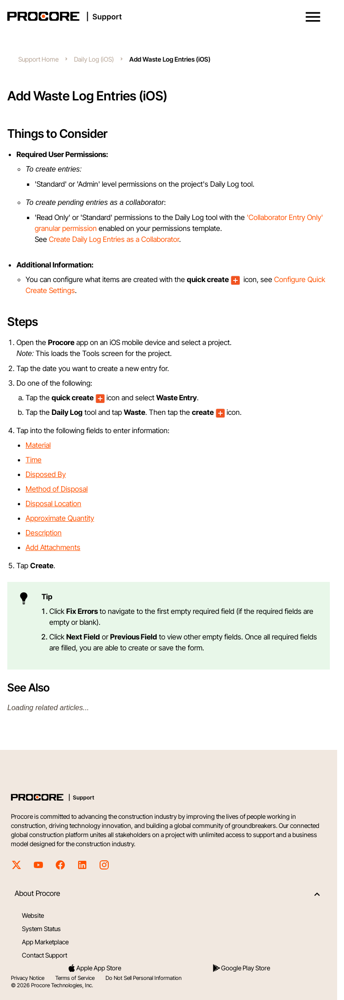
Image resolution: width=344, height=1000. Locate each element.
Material (38, 445)
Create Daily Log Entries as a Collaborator (114, 239)
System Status (41, 928)
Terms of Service (75, 977)
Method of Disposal (57, 488)
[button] (313, 16)
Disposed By (46, 474)
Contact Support (44, 955)
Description (44, 532)
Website (33, 915)
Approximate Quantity (60, 518)
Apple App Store (94, 968)
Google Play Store (241, 968)
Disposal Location (53, 503)
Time (34, 459)
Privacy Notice (27, 977)
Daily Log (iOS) (94, 59)
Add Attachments (53, 547)
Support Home (38, 59)
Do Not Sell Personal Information (143, 977)
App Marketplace (45, 942)
